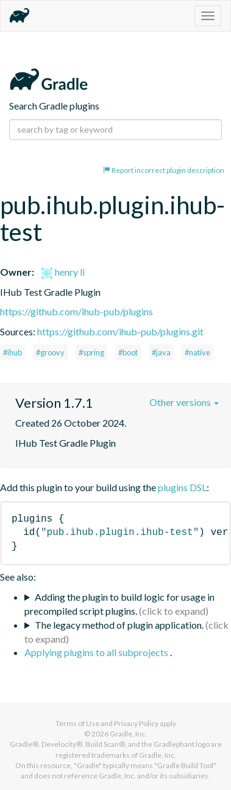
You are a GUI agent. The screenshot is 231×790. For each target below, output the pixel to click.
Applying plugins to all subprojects (97, 652)
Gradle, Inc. (128, 733)
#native (197, 352)
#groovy (50, 352)
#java (161, 352)
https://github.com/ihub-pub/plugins (76, 311)
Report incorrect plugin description (163, 170)
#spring (91, 352)
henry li (63, 272)
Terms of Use (77, 723)
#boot (128, 352)
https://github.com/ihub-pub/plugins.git (120, 331)
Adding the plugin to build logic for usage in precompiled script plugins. (119, 604)
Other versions (184, 402)
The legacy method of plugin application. (119, 625)
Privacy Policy (136, 723)
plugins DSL (182, 487)
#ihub (12, 352)
